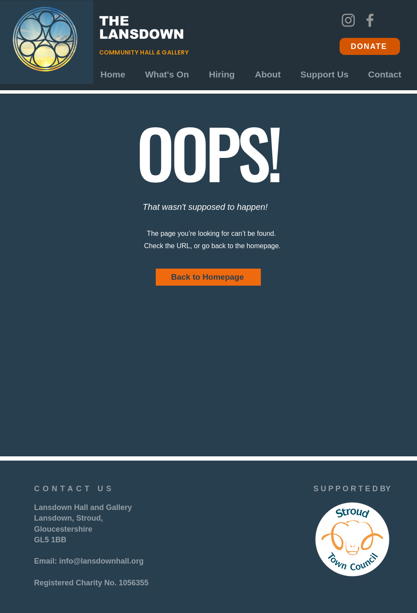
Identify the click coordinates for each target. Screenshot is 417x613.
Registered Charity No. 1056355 (91, 583)
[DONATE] (370, 46)
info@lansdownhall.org (101, 561)
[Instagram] (348, 20)
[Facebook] (370, 20)
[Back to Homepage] (208, 277)
